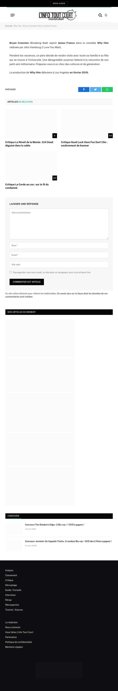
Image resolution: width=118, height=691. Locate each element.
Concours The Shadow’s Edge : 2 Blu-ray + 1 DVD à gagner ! (54, 524)
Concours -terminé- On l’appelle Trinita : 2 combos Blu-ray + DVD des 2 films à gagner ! (68, 541)
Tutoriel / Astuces (14, 610)
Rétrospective (12, 605)
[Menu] (13, 15)
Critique (9, 580)
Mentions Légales (14, 647)
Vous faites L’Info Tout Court (19, 632)
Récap (8, 600)
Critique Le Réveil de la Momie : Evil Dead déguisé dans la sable (29, 144)
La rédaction (11, 622)
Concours (13, 516)
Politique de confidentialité (18, 642)
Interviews (10, 595)
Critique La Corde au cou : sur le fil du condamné (27, 186)
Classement (11, 575)
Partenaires (11, 637)
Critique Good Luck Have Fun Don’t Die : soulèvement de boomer (84, 144)
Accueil (8, 26)
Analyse (9, 570)
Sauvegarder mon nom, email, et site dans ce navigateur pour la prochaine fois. (52, 272)
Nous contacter (12, 627)
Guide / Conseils (13, 590)
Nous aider (59, 3)
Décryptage (11, 585)
